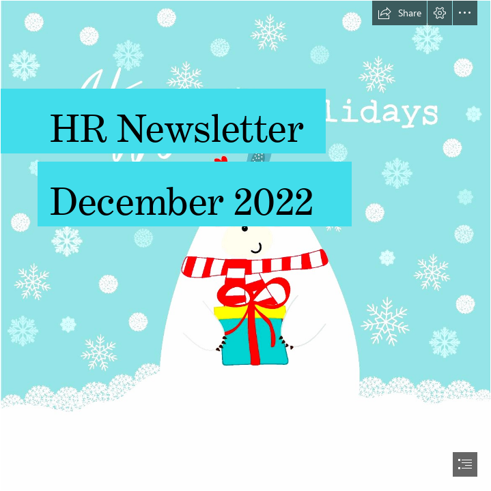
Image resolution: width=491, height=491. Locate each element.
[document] (245, 245)
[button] (399, 13)
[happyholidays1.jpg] (245, 245)
